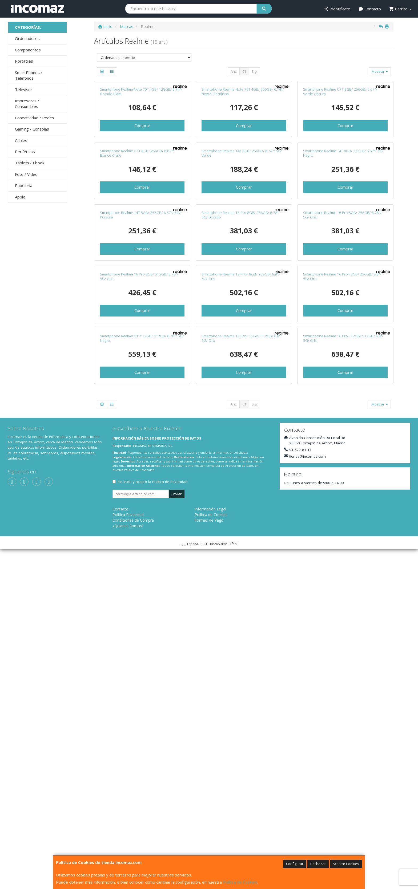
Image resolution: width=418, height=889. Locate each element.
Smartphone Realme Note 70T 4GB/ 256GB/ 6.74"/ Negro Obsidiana (243, 159)
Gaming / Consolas (32, 129)
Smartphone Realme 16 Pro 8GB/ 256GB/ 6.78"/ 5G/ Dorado (241, 418)
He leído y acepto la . (153, 821)
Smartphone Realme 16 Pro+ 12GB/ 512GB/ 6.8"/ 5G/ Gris (343, 678)
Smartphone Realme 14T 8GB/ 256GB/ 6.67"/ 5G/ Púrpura (140, 418)
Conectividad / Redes (34, 117)
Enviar (176, 833)
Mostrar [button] (380, 71)
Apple (20, 197)
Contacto (369, 8)
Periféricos (25, 151)
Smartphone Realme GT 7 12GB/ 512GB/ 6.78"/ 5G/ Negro (142, 678)
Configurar (294, 863)
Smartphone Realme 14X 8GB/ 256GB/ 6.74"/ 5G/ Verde (242, 289)
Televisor (23, 89)
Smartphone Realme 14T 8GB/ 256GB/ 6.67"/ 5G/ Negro (343, 289)
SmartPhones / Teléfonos (28, 75)
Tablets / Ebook (29, 162)
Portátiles (24, 61)
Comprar (142, 193)
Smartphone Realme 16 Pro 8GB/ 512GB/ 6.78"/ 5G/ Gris (139, 548)
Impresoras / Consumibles (27, 103)
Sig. (254, 71)
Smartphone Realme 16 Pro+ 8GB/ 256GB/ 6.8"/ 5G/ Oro (342, 548)
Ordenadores (27, 38)
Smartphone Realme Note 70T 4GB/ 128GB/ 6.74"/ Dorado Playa (141, 159)
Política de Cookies (240, 882)
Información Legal (210, 848)
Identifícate (337, 8)
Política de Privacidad (139, 809)
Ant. (234, 71)
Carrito (400, 8)
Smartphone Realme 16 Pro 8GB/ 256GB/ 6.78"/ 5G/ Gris (342, 418)
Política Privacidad (128, 854)
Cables (21, 140)
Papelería (23, 185)
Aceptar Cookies (346, 863)
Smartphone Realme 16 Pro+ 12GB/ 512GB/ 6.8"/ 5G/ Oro (242, 678)
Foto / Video (26, 174)
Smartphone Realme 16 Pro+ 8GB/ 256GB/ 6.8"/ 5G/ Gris (241, 548)
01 (244, 71)
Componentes (28, 49)
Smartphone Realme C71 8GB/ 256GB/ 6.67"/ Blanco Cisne (137, 289)
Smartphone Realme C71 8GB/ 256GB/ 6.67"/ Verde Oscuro (340, 159)
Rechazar (318, 863)
